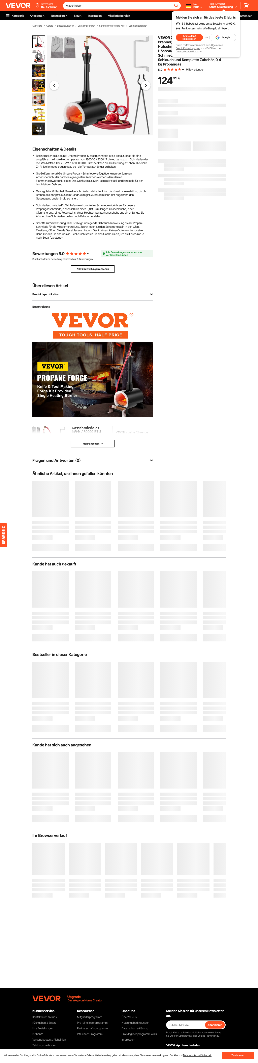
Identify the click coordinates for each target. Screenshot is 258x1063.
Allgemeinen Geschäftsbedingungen (199, 47)
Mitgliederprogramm (89, 1017)
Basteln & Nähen (65, 25)
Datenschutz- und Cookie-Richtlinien (197, 1035)
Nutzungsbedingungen (135, 1022)
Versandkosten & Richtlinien (49, 1039)
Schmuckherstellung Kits (112, 25)
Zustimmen (237, 1055)
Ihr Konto (37, 1034)
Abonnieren (214, 1025)
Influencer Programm (90, 1034)
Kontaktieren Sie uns (44, 1017)
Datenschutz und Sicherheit (197, 1055)
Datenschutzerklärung (187, 51)
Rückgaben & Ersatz (44, 1022)
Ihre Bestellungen (42, 1028)
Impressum (128, 1039)
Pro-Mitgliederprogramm (92, 1022)
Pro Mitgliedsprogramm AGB (139, 1034)
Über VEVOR (129, 1017)
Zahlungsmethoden (44, 1045)
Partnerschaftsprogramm (92, 1028)
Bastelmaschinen (86, 25)
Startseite (37, 25)
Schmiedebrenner (138, 25)
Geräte (49, 25)
